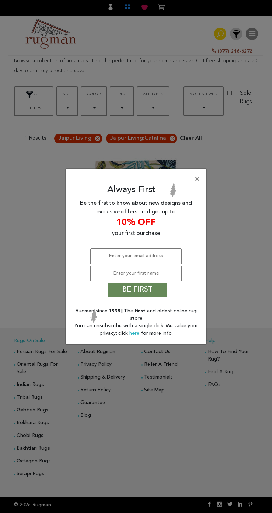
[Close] (137, 179)
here (135, 333)
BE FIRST (137, 289)
